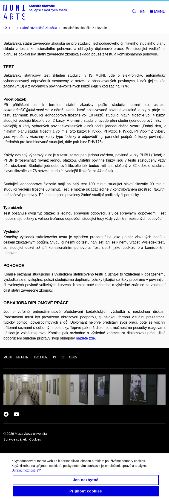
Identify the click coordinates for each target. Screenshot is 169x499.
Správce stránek (15, 439)
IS (54, 357)
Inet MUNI (41, 357)
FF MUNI (22, 357)
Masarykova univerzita (31, 433)
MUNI (7, 357)
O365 (73, 357)
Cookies (35, 439)
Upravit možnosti (26, 473)
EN (143, 11)
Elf (62, 357)
